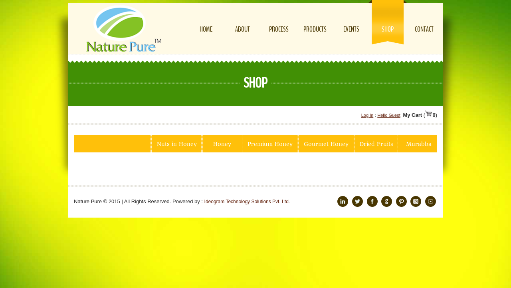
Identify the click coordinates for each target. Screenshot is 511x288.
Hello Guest (388, 115)
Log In (367, 115)
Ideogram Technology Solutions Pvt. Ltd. (247, 201)
